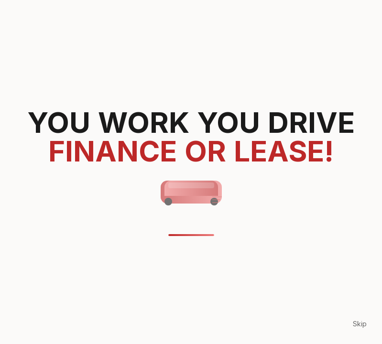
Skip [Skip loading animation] (360, 324)
